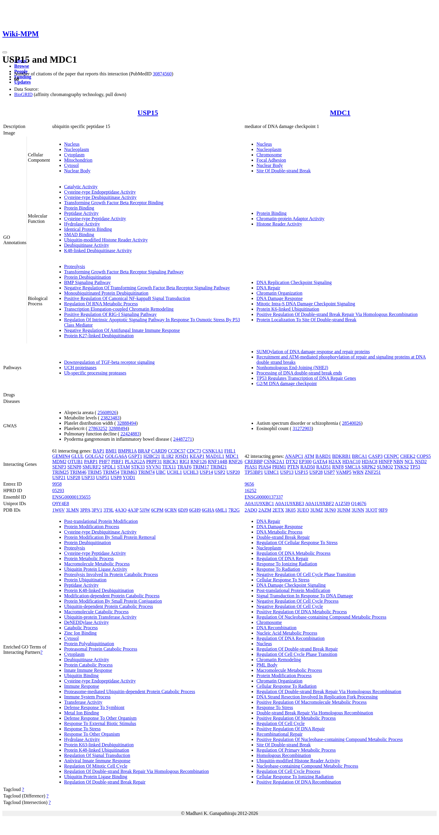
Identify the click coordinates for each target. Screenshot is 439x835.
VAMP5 (343, 472)
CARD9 (159, 450)
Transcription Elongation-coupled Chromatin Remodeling (119, 309)
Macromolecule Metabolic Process (97, 563)
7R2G (234, 510)
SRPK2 (369, 466)
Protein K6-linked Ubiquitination (287, 309)
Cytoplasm (74, 154)
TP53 (415, 466)
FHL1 (230, 450)
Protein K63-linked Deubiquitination (99, 744)
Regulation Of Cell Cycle (280, 723)
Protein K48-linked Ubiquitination (96, 750)
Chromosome (269, 154)
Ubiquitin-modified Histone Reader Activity (106, 239)
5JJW (145, 510)
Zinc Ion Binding (80, 632)
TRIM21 (218, 466)
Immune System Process (87, 696)
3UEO (303, 510)
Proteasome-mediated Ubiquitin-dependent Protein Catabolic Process (129, 691)
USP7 (329, 472)
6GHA (208, 510)
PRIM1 (279, 466)
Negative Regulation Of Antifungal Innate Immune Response (122, 330)
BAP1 (98, 450)
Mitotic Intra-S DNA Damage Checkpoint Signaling (305, 303)
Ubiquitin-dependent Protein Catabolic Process (108, 606)
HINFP (385, 461)
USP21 (59, 477)
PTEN (293, 466)
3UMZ (316, 510)
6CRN (171, 510)
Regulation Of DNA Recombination (290, 638)
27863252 (97, 428)
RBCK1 (171, 461)
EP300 (305, 461)
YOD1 (129, 477)
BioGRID (23, 94)
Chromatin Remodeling (278, 659)
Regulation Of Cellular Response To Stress (297, 542)
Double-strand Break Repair (283, 537)
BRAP (144, 450)
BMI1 (111, 450)
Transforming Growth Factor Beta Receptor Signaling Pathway (124, 271)
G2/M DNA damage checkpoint (286, 383)
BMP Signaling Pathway (87, 282)
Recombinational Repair (279, 734)
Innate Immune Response (88, 670)
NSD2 (421, 461)
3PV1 (97, 510)
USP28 (73, 477)
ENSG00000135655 (71, 497)
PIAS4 (264, 466)
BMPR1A (127, 450)
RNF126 (198, 461)
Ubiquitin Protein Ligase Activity (95, 569)
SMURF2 (91, 466)
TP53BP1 (253, 472)
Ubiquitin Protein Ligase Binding (95, 776)
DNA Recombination (276, 627)
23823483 (110, 417)
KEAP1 (197, 456)
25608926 (107, 412)
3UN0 (330, 510)
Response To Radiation (278, 569)
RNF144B (217, 461)
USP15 (147, 112)
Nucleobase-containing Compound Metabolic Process (307, 765)
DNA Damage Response (279, 298)
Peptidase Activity (81, 213)
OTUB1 (75, 461)
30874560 (162, 73)
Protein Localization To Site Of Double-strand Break (306, 319)
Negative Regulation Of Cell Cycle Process (297, 601)
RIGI (184, 461)
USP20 (233, 472)
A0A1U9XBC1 (259, 503)
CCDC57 (177, 450)
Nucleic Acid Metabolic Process (286, 632)
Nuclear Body (77, 170)
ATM (309, 456)
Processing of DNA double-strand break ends (299, 372)
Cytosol (71, 165)
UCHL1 (174, 472)
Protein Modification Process (91, 526)
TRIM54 (111, 472)
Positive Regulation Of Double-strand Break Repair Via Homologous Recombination (336, 314)
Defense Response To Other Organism (100, 718)
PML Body (266, 664)
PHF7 (104, 461)
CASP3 (375, 456)
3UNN (357, 510)
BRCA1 (359, 456)
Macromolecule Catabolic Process (96, 611)
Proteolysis (74, 266)
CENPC (391, 456)
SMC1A (352, 466)
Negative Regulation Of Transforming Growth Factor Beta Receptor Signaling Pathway (147, 287)
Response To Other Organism (92, 734)
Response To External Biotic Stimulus (100, 723)
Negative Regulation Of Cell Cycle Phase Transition (305, 574)
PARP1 (91, 461)
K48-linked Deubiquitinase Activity (98, 250)
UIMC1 (271, 472)
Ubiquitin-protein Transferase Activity (100, 617)
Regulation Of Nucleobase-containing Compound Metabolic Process (321, 617)
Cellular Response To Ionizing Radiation (294, 776)
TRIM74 (146, 472)
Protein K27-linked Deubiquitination (99, 335)
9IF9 (382, 510)
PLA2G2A (135, 461)
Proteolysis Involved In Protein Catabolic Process (111, 574)
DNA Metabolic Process (279, 531)
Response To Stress (82, 728)
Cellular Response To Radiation (286, 686)
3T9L (108, 510)
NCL (409, 461)
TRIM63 (129, 472)
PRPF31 (154, 461)
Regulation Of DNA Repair (282, 558)
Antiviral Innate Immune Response (97, 760)
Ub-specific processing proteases (95, 372)
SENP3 (59, 466)
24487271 (182, 439)
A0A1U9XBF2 (319, 503)
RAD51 (323, 466)
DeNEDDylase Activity (86, 622)
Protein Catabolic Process (88, 664)
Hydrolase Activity (82, 223)
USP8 (116, 477)
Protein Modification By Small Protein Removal (110, 537)
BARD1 (323, 456)
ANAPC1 (294, 456)
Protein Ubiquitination (85, 579)
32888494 (126, 423)
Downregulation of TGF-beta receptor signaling (109, 362)
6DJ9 (183, 510)
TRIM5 (95, 472)
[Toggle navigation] (4, 52)
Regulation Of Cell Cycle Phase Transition (296, 654)
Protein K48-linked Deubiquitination (99, 590)
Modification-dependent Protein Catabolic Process (112, 595)
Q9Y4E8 (60, 503)
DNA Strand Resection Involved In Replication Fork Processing (317, 696)
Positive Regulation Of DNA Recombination (298, 781)
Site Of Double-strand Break (283, 170)
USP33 (88, 477)
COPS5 (424, 456)
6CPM (157, 510)
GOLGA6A (116, 456)
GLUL (77, 456)
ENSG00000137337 (263, 497)
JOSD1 (182, 456)
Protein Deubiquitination (87, 277)
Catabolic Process (81, 627)
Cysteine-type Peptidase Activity (95, 218)
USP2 (219, 472)
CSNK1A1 (213, 450)
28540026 (351, 423)
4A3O (121, 510)
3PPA (85, 510)
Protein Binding (79, 207)
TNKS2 (401, 466)
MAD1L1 (215, 456)
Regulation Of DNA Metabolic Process (293, 553)
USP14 (206, 472)
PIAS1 (250, 466)
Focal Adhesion (271, 160)
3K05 (290, 510)
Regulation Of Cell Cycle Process (288, 771)
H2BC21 (151, 456)
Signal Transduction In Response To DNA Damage (304, 595)
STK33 (138, 466)
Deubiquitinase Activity (86, 245)
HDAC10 (351, 461)
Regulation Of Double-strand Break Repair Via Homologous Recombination (136, 771)
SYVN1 (153, 466)
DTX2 (292, 461)
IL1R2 (167, 456)
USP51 (102, 477)
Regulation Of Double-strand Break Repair (104, 781)
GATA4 (320, 461)
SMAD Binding (79, 234)
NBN (398, 461)
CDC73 (194, 450)
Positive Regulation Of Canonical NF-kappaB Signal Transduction (127, 298)
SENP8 (74, 466)
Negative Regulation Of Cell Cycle (289, 606)
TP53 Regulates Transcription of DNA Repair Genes (306, 378)
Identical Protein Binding (88, 229)
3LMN (72, 510)
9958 (57, 484)
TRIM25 (60, 472)
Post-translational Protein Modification (101, 521)
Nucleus (72, 144)
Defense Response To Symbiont (94, 707)
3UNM (343, 510)
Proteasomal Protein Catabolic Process (100, 648)
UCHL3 (191, 472)
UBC (161, 472)
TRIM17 (201, 466)
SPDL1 (109, 466)
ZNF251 (373, 472)
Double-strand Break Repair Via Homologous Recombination (314, 712)
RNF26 (235, 461)
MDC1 (340, 112)
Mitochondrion (78, 160)
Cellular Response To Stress (282, 579)
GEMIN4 (61, 456)
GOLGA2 (94, 456)
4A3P (133, 510)
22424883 (130, 433)
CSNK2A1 (274, 461)
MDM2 (59, 461)
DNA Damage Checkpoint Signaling (290, 585)
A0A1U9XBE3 (289, 503)
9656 (249, 484)
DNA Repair (268, 287)
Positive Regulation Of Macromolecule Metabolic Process (311, 702)
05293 (58, 490)
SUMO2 (385, 466)
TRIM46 (78, 472)
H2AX (334, 461)
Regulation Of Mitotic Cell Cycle (95, 765)
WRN (357, 472)
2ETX (278, 510)
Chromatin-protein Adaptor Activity (290, 218)
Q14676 (358, 503)
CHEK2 (408, 456)
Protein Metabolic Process (89, 558)
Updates (22, 82)
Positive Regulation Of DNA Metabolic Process (301, 611)
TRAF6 (184, 466)
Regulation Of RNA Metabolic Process (101, 303)
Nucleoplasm (76, 149)
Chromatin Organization (279, 293)
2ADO (250, 510)
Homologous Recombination (283, 755)
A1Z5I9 (342, 503)
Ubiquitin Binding (81, 675)
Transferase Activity (83, 702)
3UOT (371, 510)
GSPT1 (135, 456)
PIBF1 (117, 461)
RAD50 (307, 466)
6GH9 (195, 510)
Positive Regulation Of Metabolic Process (296, 718)
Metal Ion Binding (81, 712)
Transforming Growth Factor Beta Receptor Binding (113, 202)
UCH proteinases (80, 367)
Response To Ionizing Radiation (286, 563)
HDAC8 (369, 461)
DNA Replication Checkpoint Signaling (294, 282)
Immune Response (81, 686)
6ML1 (221, 510)
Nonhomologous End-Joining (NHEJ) (292, 367)
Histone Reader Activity (279, 223)
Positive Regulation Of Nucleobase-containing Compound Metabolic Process (329, 739)
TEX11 (169, 466)
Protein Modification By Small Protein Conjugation (113, 601)
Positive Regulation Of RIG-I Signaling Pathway (110, 314)
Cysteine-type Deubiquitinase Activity (100, 197)
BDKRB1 (341, 456)
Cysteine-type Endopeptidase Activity (100, 191)
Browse (21, 66)
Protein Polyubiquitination (89, 643)
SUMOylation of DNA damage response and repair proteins (313, 351)
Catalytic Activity (81, 186)
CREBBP (253, 461)
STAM (123, 466)
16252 (250, 490)
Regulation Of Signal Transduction (97, 755)
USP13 (286, 472)
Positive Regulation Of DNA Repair (290, 728)
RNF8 (338, 466)
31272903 (302, 428)
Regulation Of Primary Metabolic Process (296, 750)
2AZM (264, 510)
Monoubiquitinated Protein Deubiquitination (106, 293)
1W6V (58, 510)
